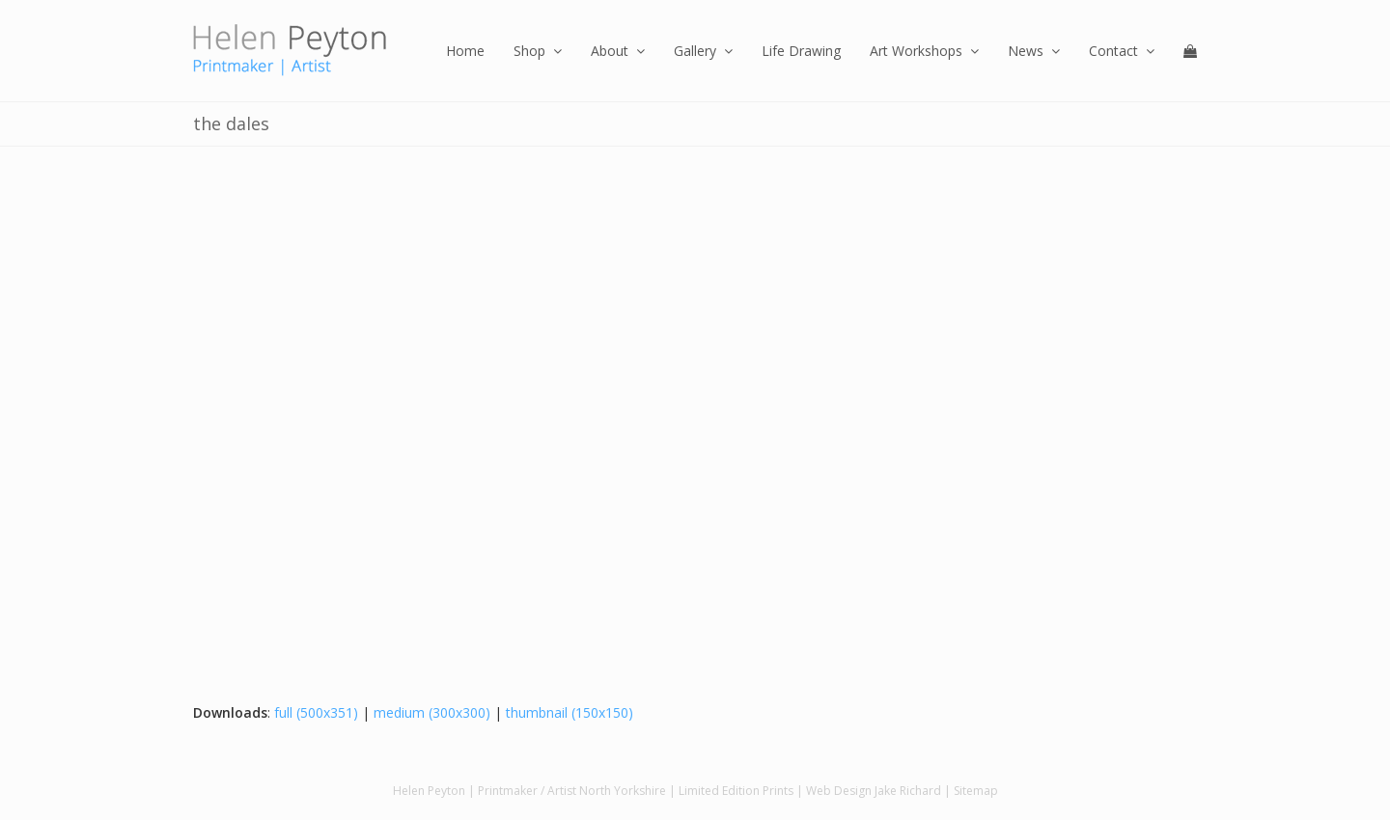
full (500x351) (316, 712)
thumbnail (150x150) (569, 712)
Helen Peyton (429, 790)
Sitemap (976, 790)
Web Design (839, 790)
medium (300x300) (432, 712)
